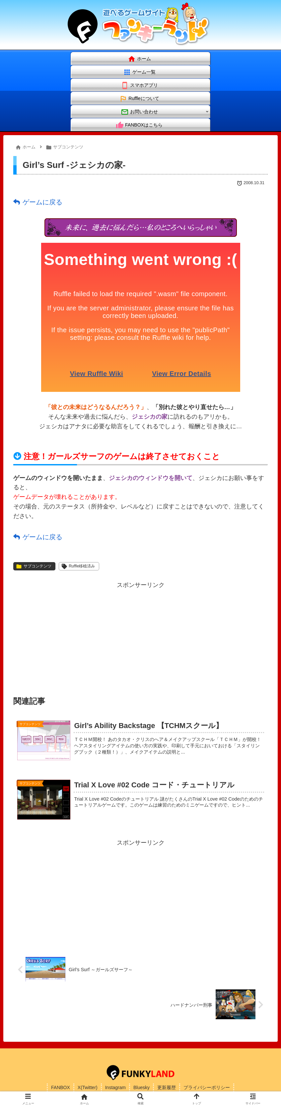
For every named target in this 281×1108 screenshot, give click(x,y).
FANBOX (60, 1087)
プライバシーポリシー (206, 1087)
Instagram (115, 1087)
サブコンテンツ (33, 566)
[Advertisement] (140, 637)
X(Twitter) (88, 1087)
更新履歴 (166, 1087)
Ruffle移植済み (78, 566)
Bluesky (141, 1087)
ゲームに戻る (42, 202)
